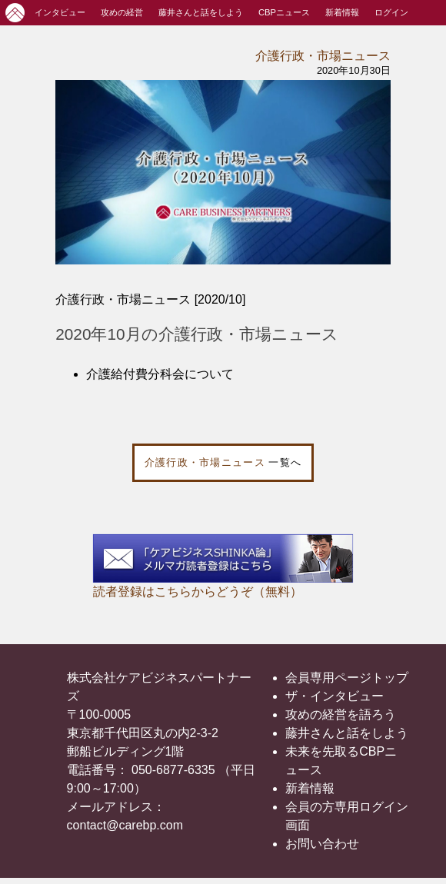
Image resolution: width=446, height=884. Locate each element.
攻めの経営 (122, 12)
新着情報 (342, 12)
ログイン (391, 12)
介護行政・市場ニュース (323, 55)
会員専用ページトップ (346, 677)
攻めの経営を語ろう (340, 714)
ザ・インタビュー (334, 696)
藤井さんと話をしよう (200, 12)
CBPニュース (284, 12)
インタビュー (60, 12)
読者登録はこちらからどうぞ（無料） (197, 591)
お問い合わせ (322, 843)
